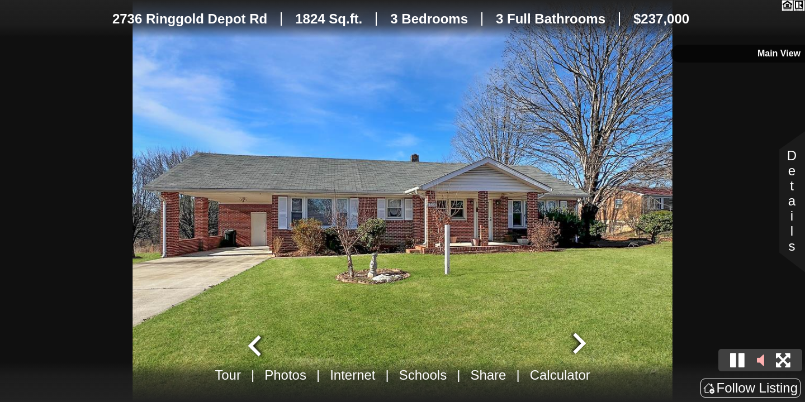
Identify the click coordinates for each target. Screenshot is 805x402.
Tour (228, 374)
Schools (423, 374)
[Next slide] (578, 344)
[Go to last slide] (256, 344)
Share (488, 374)
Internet (352, 374)
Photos (285, 374)
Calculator (560, 374)
